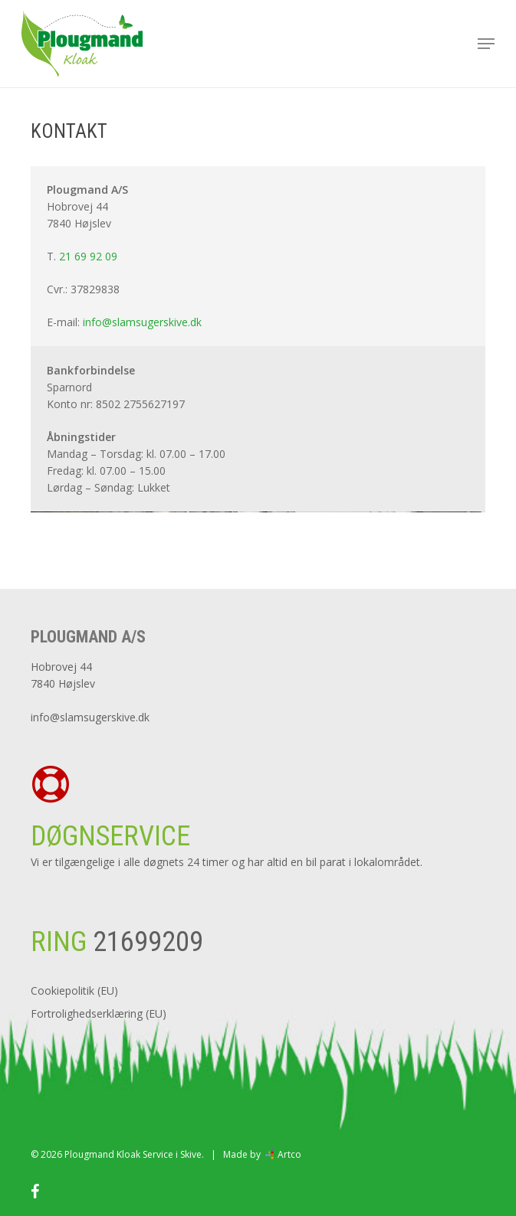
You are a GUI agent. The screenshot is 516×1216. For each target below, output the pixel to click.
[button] (486, 43)
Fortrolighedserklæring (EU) (98, 1013)
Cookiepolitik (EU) (74, 990)
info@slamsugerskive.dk (142, 322)
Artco (288, 1154)
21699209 (145, 942)
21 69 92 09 (88, 256)
